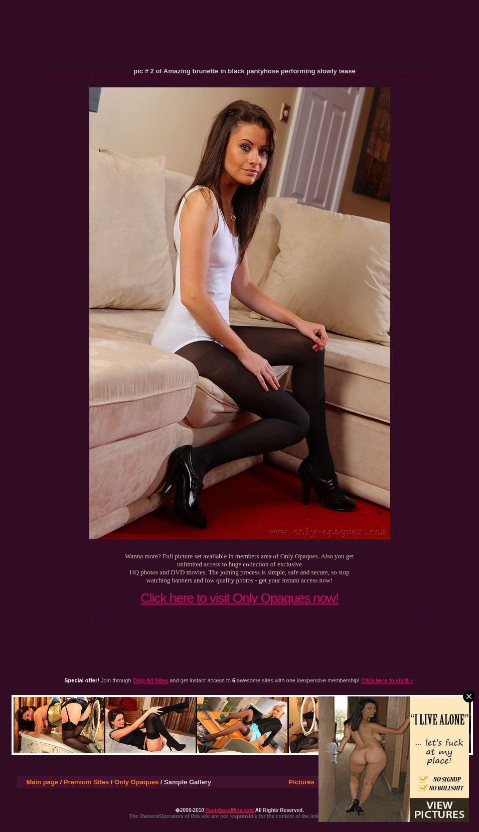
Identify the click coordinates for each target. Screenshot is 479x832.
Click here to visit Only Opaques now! (239, 598)
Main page (43, 782)
